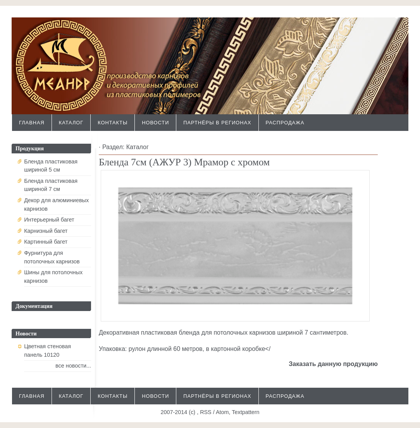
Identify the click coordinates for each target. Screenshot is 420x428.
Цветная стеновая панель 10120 (47, 350)
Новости (155, 122)
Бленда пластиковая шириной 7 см (50, 185)
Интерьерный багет (49, 220)
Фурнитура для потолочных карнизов (52, 257)
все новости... (73, 366)
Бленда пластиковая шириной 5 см (50, 165)
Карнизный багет (45, 231)
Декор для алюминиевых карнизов (56, 204)
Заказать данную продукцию (333, 364)
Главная (32, 122)
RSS (206, 412)
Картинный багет (45, 242)
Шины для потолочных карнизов (53, 276)
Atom (222, 412)
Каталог (71, 122)
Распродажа (285, 122)
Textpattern (245, 412)
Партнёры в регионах (217, 122)
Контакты (112, 122)
